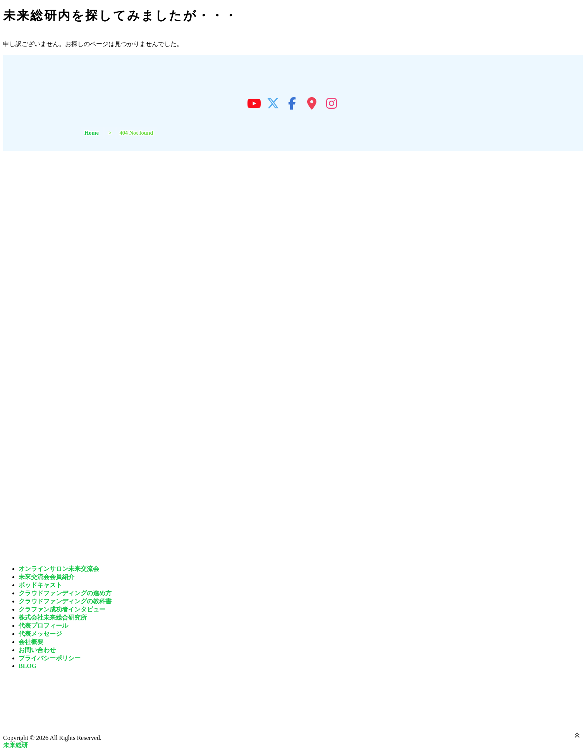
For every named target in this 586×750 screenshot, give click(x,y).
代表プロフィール (43, 625)
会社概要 (31, 642)
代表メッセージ (40, 633)
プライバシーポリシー (50, 658)
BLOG (27, 666)
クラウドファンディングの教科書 (65, 601)
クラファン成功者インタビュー (62, 609)
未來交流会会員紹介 (46, 577)
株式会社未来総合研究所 (53, 617)
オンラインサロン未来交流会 (59, 568)
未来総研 (15, 745)
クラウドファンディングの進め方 (65, 593)
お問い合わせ (37, 650)
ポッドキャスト (40, 585)
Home (91, 133)
